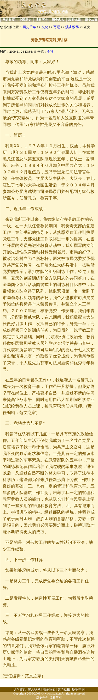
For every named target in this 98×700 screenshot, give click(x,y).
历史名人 (58, 20)
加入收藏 (34, 689)
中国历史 (25, 20)
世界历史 (41, 20)
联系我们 (49, 689)
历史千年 (29, 27)
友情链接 (63, 689)
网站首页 (8, 20)
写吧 (56, 27)
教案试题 (74, 20)
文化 (45, 27)
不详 (50, 51)
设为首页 (19, 689)
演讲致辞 (72, 27)
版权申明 (78, 689)
